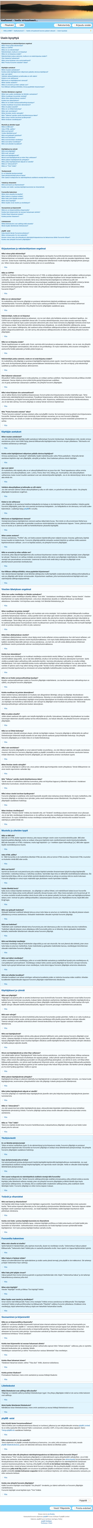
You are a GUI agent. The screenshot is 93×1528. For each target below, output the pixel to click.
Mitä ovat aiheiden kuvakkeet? (12, 144)
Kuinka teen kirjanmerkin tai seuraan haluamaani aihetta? (21, 212)
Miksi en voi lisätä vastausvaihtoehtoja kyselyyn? (18, 103)
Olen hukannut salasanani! (10, 58)
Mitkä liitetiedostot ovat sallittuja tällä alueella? (17, 224)
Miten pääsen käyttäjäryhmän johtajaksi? (15, 160)
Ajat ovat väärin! (7, 74)
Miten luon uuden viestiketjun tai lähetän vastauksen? (20, 94)
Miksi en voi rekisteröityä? (10, 50)
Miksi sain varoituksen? (9, 111)
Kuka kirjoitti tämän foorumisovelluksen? (15, 233)
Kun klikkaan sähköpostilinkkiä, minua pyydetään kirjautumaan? (23, 87)
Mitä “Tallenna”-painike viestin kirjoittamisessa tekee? (20, 115)
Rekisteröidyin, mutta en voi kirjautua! (14, 52)
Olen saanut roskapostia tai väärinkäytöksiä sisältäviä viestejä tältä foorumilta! (28, 177)
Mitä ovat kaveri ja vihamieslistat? (13, 185)
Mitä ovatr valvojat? (8, 153)
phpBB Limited (84, 1426)
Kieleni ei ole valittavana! (10, 78)
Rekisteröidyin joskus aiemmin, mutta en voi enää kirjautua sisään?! (24, 56)
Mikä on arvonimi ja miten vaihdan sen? (15, 85)
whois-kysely (70, 1459)
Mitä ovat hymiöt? (8, 131)
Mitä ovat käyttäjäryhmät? (10, 155)
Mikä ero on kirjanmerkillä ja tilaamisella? (15, 210)
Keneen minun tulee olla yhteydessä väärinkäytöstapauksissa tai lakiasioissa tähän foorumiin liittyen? (36, 237)
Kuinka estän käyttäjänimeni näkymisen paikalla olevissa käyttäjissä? (25, 72)
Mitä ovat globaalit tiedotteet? (12, 135)
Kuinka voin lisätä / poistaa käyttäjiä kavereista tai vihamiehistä (23, 187)
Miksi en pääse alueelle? (10, 107)
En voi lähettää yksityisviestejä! (12, 173)
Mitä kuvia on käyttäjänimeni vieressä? (15, 80)
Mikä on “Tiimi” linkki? (9, 166)
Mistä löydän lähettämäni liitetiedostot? (15, 226)
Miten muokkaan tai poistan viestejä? (14, 96)
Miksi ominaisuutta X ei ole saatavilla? (14, 235)
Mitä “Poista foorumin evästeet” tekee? (15, 62)
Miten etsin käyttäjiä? (9, 201)
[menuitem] (20, 25)
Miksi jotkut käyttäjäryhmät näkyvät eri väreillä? (17, 162)
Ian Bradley (51, 1514)
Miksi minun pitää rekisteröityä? (12, 46)
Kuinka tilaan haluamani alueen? (12, 214)
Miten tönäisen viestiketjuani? (12, 119)
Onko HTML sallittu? (8, 129)
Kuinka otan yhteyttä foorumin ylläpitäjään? (16, 239)
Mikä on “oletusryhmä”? (9, 164)
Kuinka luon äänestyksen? (10, 100)
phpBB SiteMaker (46, 1521)
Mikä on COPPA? (7, 48)
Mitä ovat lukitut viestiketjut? (11, 142)
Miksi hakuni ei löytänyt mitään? (12, 196)
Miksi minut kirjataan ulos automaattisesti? (16, 60)
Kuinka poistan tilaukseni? (10, 216)
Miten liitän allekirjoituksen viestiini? (14, 98)
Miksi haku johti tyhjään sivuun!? (12, 198)
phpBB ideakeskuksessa (10, 1445)
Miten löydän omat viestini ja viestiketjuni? (16, 203)
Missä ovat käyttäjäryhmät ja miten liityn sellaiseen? (19, 157)
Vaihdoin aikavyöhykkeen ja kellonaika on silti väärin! (19, 76)
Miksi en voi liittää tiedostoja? (12, 109)
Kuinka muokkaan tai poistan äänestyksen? (16, 105)
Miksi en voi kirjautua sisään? (11, 54)
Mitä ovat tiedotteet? (9, 137)
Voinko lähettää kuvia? (9, 133)
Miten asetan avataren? (9, 82)
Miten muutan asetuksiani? (11, 70)
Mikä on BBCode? (7, 127)
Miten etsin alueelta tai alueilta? (12, 194)
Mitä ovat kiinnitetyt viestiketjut (12, 140)
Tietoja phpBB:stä (8, 1430)
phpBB (26, 509)
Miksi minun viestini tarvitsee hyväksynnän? (16, 117)
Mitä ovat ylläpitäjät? (9, 151)
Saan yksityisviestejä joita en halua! (13, 175)
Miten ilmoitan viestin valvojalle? (12, 113)
